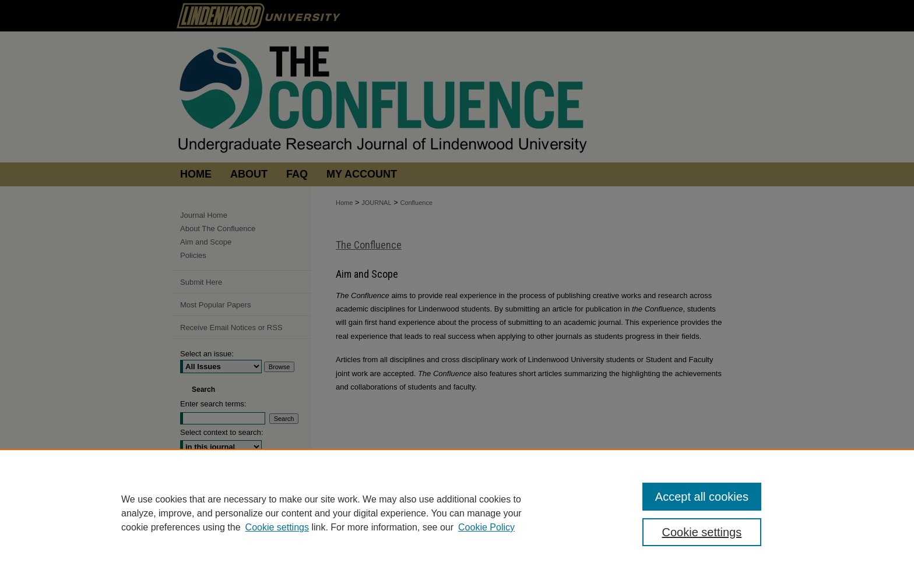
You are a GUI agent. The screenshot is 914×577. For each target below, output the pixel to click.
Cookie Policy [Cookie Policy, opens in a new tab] (486, 527)
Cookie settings (277, 527)
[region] (457, 513)
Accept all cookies (701, 496)
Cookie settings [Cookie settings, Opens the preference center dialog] (702, 532)
